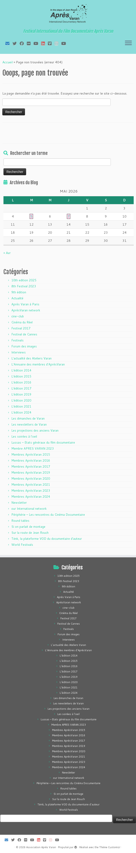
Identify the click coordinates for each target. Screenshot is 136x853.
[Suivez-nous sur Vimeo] (51, 43)
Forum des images (24, 346)
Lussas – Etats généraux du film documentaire (43, 442)
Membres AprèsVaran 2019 (30, 472)
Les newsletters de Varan (29, 424)
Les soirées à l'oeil (24, 436)
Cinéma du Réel (22, 322)
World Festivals (22, 545)
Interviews (18, 352)
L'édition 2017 (21, 388)
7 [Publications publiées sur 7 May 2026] (69, 216)
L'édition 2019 (21, 394)
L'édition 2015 (21, 376)
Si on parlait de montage (28, 527)
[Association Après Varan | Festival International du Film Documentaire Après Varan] (68, 15)
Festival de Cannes (24, 334)
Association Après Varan (41, 847)
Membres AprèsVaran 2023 (30, 490)
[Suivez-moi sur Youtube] (37, 43)
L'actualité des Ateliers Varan (31, 358)
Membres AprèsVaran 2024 (30, 496)
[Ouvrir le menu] (128, 43)
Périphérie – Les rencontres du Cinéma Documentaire (48, 514)
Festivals (17, 340)
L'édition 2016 (21, 382)
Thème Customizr (109, 847)
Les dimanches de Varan (28, 418)
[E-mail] (8, 43)
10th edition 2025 (23, 280)
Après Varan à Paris (25, 304)
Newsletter (19, 502)
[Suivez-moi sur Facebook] (23, 43)
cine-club (17, 316)
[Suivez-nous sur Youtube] (65, 43)
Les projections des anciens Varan (35, 430)
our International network (29, 508)
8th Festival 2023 (23, 286)
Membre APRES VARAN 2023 (32, 448)
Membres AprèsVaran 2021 (30, 484)
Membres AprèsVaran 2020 (30, 478)
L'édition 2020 (21, 400)
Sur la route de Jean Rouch (30, 533)
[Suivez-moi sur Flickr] (30, 43)
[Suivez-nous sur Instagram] (58, 43)
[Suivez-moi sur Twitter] (16, 43)
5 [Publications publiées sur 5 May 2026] (31, 216)
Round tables (20, 521)
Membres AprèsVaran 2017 (30, 466)
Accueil (7, 62)
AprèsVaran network (25, 310)
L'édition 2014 (21, 370)
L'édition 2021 (21, 406)
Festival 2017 (20, 328)
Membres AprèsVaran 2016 (30, 460)
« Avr (7, 253)
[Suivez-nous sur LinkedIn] (44, 43)
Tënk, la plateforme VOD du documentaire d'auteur (46, 539)
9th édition (18, 292)
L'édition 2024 (21, 412)
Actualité (17, 298)
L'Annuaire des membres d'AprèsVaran (38, 364)
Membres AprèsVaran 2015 (30, 454)
